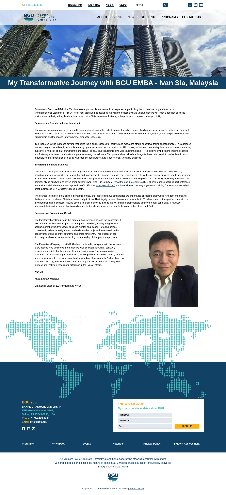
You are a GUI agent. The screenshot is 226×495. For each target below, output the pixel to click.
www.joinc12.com (105, 185)
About (102, 17)
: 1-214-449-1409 (33, 5)
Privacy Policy (152, 443)
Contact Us (191, 17)
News (132, 17)
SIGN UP (187, 426)
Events (117, 17)
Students (148, 17)
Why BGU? (59, 443)
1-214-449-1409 (40, 418)
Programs (169, 17)
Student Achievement (186, 443)
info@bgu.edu (38, 421)
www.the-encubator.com (127, 182)
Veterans (118, 443)
